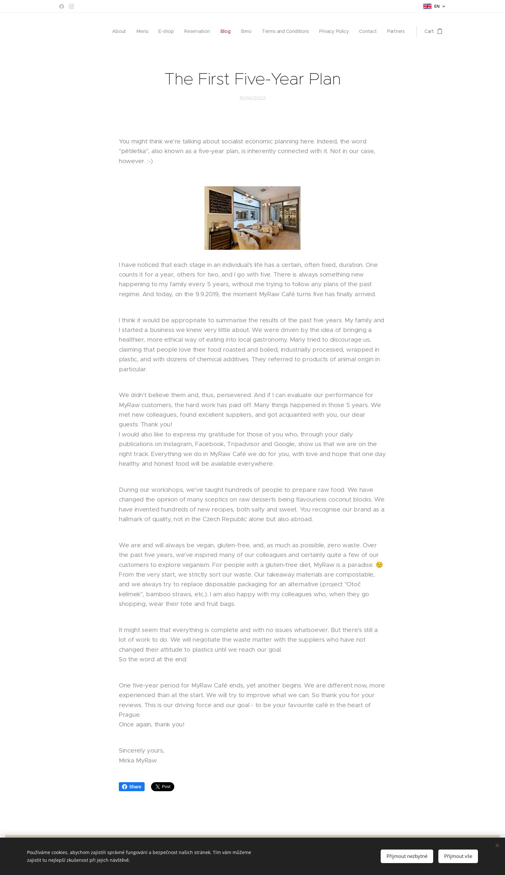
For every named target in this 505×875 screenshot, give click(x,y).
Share (131, 786)
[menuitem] (121, 31)
